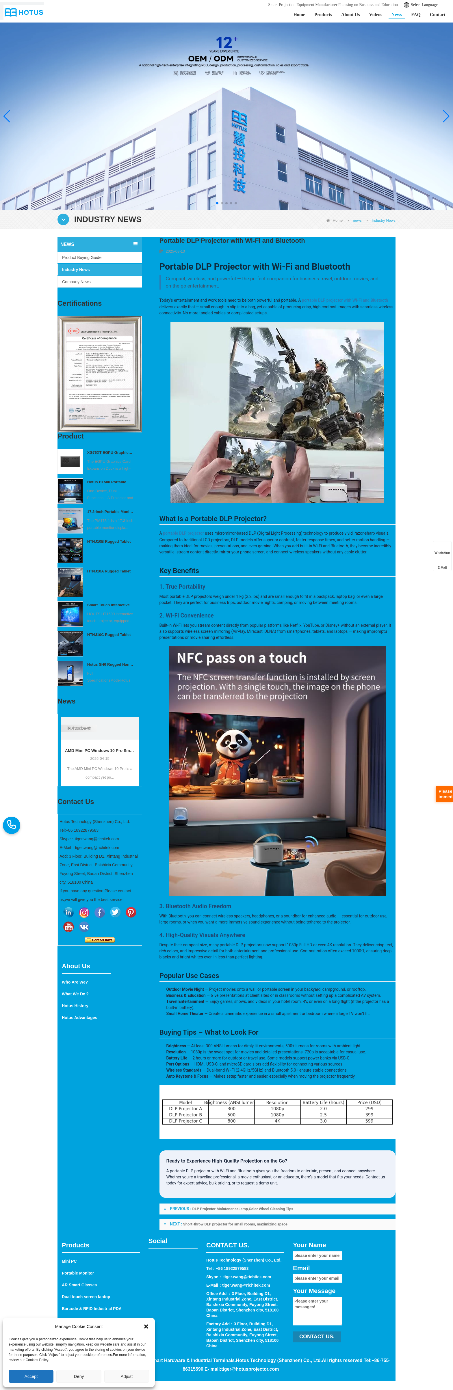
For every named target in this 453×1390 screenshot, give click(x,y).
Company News (76, 281)
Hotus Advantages (79, 1050)
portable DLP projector (183, 533)
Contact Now (100, 940)
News (396, 14)
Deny (79, 1376)
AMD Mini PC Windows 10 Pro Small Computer (100, 750)
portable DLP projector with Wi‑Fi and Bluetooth (345, 300)
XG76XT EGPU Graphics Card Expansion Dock (110, 452)
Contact (437, 14)
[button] (217, 203)
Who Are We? (75, 1015)
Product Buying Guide (81, 257)
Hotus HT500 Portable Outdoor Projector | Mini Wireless (110, 482)
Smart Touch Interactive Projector (110, 605)
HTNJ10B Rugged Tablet (109, 541)
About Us (350, 14)
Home (299, 14)
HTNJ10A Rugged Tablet (109, 571)
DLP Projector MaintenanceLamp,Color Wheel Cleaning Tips (242, 1209)
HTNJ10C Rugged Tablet (109, 635)
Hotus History (75, 1039)
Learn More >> (56, 125)
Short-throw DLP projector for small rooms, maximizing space (235, 1224)
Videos (375, 14)
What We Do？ (75, 1027)
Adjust (126, 1376)
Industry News (76, 269)
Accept (31, 1376)
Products (323, 14)
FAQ (416, 14)
